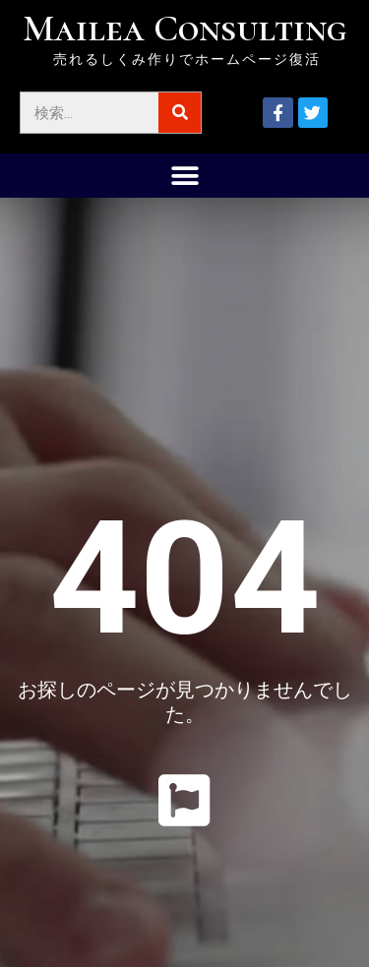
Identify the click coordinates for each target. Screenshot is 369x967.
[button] (184, 175)
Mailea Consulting (184, 28)
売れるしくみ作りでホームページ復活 (187, 59)
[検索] (179, 112)
